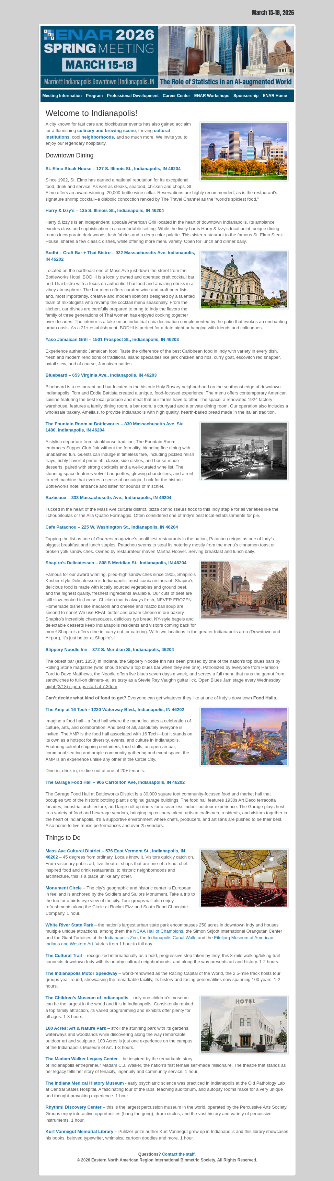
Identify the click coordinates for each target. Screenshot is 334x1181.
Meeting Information (62, 95)
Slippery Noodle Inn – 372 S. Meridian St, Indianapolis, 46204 (110, 649)
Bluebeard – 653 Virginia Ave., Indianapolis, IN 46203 (101, 375)
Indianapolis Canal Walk (171, 937)
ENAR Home (275, 95)
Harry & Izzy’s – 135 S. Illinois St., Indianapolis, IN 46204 (105, 210)
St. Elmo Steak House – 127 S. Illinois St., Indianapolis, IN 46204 (113, 168)
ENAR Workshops (211, 95)
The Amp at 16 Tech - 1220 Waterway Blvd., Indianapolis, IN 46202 (115, 709)
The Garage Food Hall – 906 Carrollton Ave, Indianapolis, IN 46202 (115, 782)
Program (94, 95)
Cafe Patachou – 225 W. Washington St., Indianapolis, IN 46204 (112, 527)
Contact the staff (178, 1154)
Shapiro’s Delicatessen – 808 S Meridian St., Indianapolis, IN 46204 (116, 562)
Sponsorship (245, 95)
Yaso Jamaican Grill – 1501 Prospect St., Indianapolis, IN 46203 (112, 339)
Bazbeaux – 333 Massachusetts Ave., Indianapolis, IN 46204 (109, 497)
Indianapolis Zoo (121, 937)
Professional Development (133, 95)
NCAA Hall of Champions (158, 931)
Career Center (176, 95)
